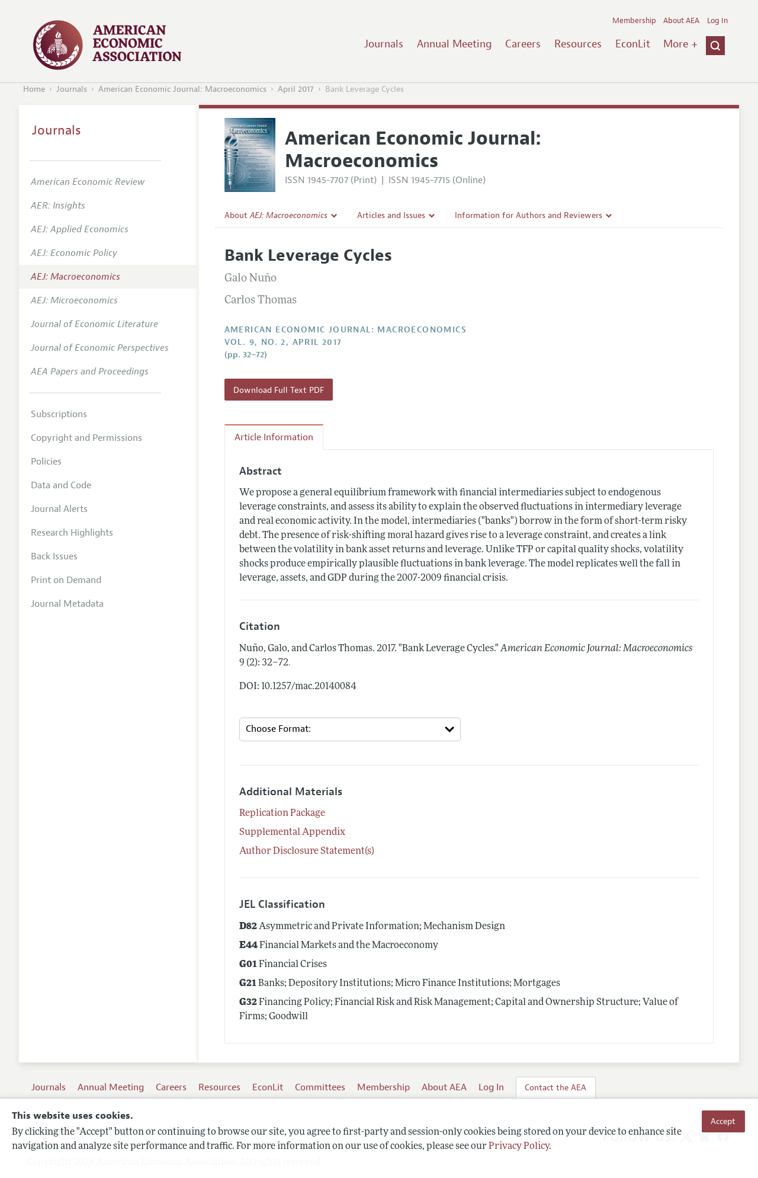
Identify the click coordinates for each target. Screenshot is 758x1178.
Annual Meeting (454, 43)
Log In (717, 20)
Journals (383, 43)
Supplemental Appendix (292, 832)
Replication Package (282, 813)
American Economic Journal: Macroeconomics (182, 89)
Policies (46, 462)
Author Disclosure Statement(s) (306, 851)
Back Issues (54, 556)
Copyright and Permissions (86, 438)
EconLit (632, 43)
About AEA (681, 20)
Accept (723, 1121)
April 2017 (296, 89)
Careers (523, 43)
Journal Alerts (59, 509)
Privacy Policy (519, 1146)
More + (680, 43)
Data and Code (61, 485)
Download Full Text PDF (278, 390)
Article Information (274, 437)
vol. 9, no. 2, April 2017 (283, 342)
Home (34, 89)
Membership (634, 20)
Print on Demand (66, 580)
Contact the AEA (555, 1087)
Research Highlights (72, 533)
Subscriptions (59, 414)
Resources (578, 43)
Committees (320, 1087)
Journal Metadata (67, 604)
